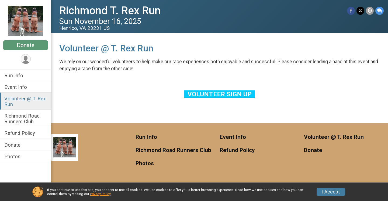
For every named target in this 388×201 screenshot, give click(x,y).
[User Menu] (26, 59)
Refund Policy (19, 133)
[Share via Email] (370, 11)
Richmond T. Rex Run (110, 10)
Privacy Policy (100, 194)
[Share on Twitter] (360, 11)
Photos (12, 156)
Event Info (15, 87)
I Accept (331, 192)
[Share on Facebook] (351, 11)
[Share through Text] (379, 11)
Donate (25, 45)
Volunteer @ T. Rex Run (25, 101)
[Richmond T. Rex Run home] (25, 21)
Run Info (13, 75)
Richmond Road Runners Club (22, 118)
